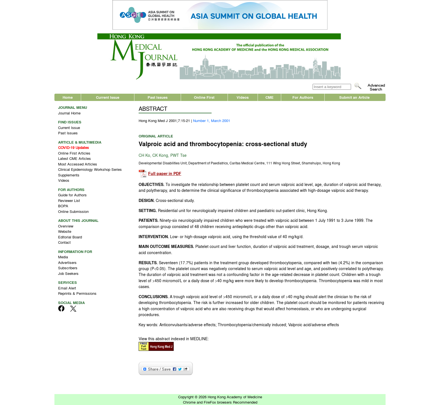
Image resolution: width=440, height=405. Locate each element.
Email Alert (67, 288)
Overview (65, 226)
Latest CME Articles (74, 158)
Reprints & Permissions (77, 293)
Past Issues (158, 97)
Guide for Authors (72, 194)
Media (63, 256)
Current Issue (107, 97)
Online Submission (73, 211)
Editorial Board (70, 237)
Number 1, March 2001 (211, 120)
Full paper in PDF (164, 173)
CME (269, 97)
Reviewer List (69, 200)
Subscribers (67, 267)
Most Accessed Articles (77, 164)
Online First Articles (74, 153)
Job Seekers (68, 273)
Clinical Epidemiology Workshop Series (90, 169)
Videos (243, 97)
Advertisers (67, 262)
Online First (204, 97)
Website (64, 231)
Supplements (68, 175)
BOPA (63, 205)
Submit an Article (354, 97)
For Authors (302, 97)
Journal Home (69, 113)
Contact (64, 242)
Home (68, 97)
